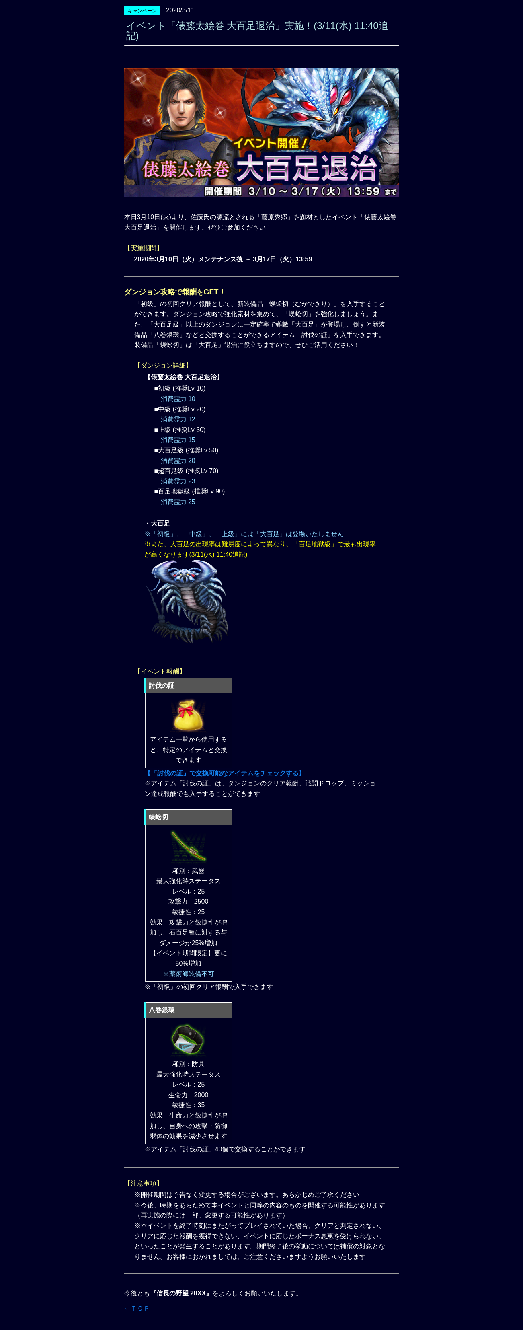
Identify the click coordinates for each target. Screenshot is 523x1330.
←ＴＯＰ (137, 1308)
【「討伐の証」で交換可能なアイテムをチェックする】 (224, 773)
